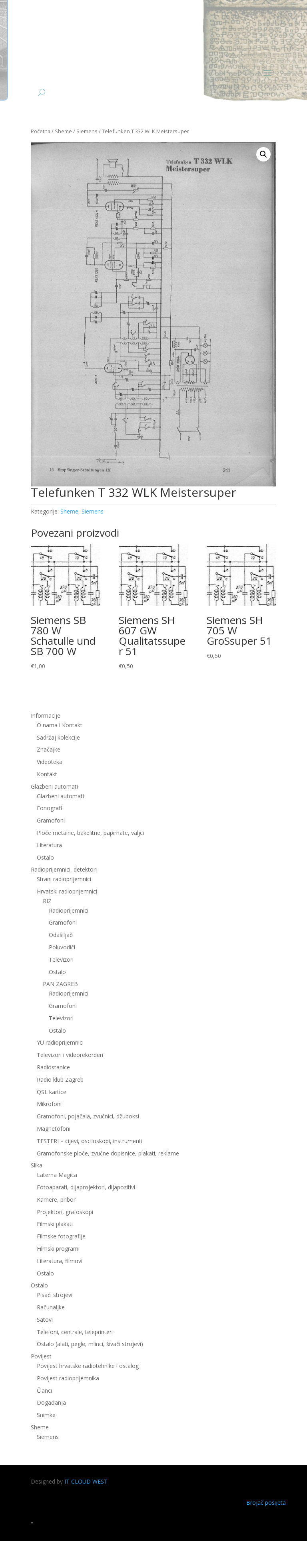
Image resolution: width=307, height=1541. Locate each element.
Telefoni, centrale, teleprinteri (75, 1332)
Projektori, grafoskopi (65, 1212)
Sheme (63, 131)
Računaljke (51, 1307)
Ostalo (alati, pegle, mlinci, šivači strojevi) (90, 1344)
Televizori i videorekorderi (70, 1055)
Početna (40, 131)
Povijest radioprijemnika (68, 1378)
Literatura (49, 845)
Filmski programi (58, 1248)
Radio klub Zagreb (60, 1079)
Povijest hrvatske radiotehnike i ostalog (88, 1366)
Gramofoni (51, 820)
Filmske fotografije (61, 1236)
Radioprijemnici (68, 910)
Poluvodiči (62, 947)
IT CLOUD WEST (86, 1481)
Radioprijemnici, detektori (64, 869)
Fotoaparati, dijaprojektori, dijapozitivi (86, 1187)
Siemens (87, 131)
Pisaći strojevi (54, 1295)
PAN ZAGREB (60, 984)
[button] (263, 154)
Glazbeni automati (54, 786)
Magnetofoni (53, 1128)
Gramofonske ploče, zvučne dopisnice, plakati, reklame (108, 1153)
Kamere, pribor (56, 1199)
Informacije (45, 715)
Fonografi (49, 808)
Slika (36, 1165)
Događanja (51, 1402)
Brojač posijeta (266, 1502)
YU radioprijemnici (60, 1042)
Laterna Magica (57, 1175)
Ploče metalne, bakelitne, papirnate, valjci (90, 832)
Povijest (41, 1356)
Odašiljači (61, 935)
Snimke (46, 1415)
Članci (44, 1390)
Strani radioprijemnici (64, 879)
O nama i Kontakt (59, 725)
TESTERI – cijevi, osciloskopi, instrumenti (89, 1141)
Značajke (48, 749)
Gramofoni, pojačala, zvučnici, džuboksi (88, 1116)
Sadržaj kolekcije (58, 737)
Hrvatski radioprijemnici (67, 891)
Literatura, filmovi (59, 1261)
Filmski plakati (55, 1224)
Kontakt (47, 774)
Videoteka (49, 762)
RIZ (47, 901)
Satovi (45, 1319)
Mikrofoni (49, 1104)
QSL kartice (51, 1092)
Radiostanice (53, 1067)
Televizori (61, 959)
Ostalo (45, 857)
